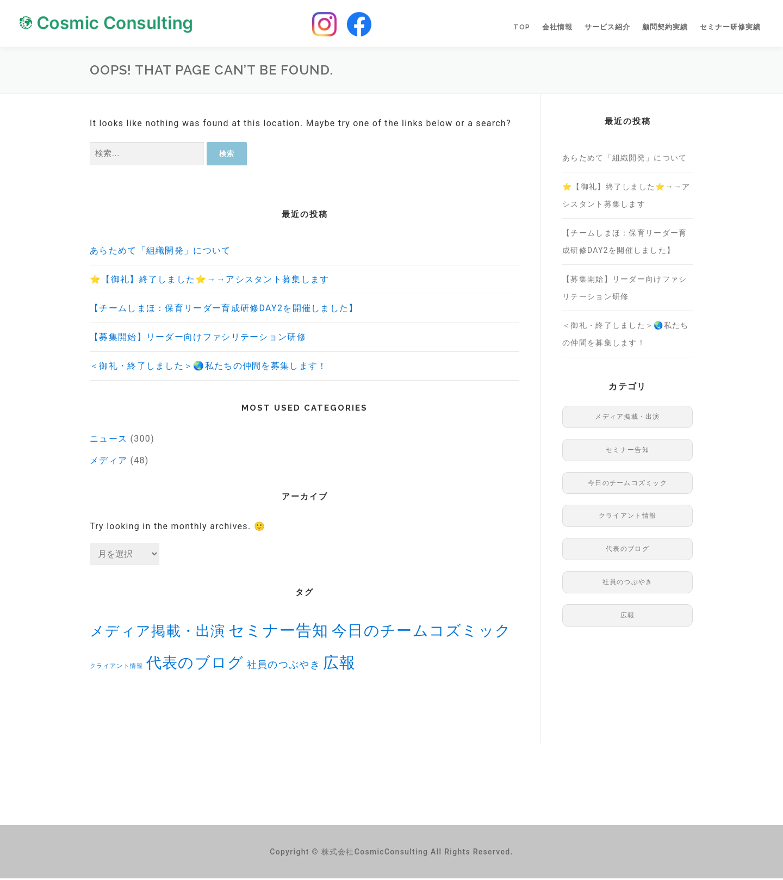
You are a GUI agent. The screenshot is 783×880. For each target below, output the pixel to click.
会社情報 (557, 28)
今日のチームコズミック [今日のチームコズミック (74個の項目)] (421, 632)
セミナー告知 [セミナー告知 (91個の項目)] (278, 632)
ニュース (108, 440)
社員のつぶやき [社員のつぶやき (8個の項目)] (283, 666)
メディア (108, 462)
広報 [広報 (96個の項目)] (339, 664)
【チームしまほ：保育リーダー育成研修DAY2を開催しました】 (224, 310)
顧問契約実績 (665, 28)
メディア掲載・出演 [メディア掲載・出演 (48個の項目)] (158, 632)
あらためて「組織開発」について (160, 252)
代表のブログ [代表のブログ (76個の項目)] (195, 664)
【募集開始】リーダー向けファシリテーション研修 (198, 338)
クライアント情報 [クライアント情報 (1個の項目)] (116, 667)
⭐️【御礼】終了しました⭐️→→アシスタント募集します (210, 281)
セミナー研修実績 (730, 28)
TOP (521, 28)
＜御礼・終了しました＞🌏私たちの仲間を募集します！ (208, 367)
